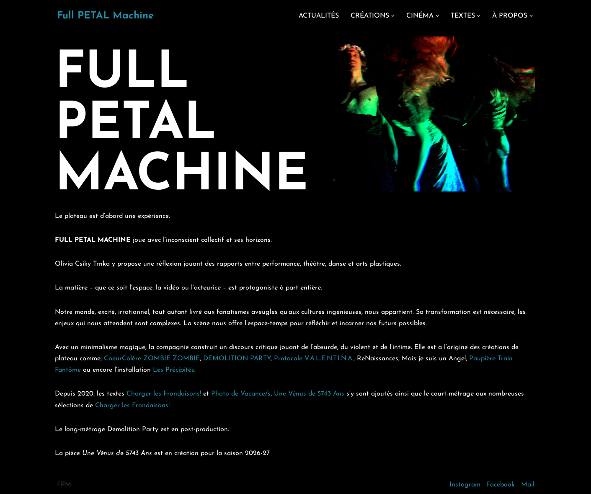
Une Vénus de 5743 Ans (309, 394)
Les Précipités (173, 370)
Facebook (501, 484)
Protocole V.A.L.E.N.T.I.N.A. (314, 358)
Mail (527, 484)
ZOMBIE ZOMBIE (171, 358)
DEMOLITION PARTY (237, 358)
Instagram (464, 484)
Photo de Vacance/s (241, 394)
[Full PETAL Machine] (105, 16)
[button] (393, 16)
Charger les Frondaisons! (163, 394)
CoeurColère (122, 358)
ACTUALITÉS (319, 16)
